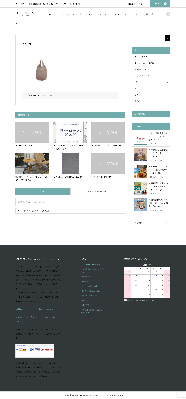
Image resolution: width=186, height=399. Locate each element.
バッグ (116, 14)
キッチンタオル (86, 14)
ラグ (137, 14)
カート (162, 3)
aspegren (36, 95)
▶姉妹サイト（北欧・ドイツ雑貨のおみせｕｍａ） (36, 309)
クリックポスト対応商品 (145, 63)
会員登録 (131, 4)
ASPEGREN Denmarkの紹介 (91, 264)
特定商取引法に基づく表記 (90, 291)
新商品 (137, 101)
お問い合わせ (86, 300)
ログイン (142, 4)
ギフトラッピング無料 (89, 286)
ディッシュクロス (67, 14)
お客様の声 (148, 14)
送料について (86, 277)
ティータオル (103, 14)
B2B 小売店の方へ (87, 305)
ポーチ (127, 14)
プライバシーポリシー (89, 296)
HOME (52, 14)
